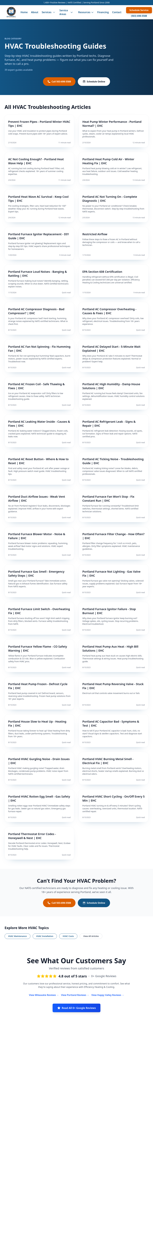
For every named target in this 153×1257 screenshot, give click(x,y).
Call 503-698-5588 (59, 81)
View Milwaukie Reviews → (44, 995)
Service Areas (63, 12)
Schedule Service (139, 10)
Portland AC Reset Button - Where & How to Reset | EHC (38, 461)
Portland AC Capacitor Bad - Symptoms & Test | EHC (110, 723)
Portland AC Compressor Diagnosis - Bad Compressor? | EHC (36, 311)
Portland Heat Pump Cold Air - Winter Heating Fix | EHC (108, 161)
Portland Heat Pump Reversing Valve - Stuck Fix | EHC (113, 686)
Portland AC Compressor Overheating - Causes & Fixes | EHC (109, 311)
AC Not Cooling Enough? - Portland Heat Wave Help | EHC (36, 161)
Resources (86, 12)
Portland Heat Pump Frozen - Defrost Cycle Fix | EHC (37, 686)
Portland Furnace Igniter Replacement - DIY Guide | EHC (38, 236)
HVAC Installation (44, 936)
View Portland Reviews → (75, 995)
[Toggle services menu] (54, 12)
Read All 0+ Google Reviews (76, 1008)
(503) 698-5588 (139, 15)
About (34, 12)
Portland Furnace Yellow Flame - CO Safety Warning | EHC (37, 648)
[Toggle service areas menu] (71, 12)
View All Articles (91, 936)
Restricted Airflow (94, 234)
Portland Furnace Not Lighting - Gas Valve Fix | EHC (111, 573)
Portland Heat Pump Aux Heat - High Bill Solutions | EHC (110, 648)
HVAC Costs (68, 936)
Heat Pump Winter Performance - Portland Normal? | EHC (111, 124)
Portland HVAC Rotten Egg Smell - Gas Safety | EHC (39, 798)
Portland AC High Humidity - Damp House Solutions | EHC (111, 386)
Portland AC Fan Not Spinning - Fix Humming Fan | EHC (39, 349)
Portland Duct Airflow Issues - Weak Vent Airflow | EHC (36, 499)
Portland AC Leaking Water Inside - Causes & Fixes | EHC (39, 424)
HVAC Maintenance (17, 936)
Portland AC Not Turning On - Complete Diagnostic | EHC (109, 199)
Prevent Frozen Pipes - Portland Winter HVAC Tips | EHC (39, 124)
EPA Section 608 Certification (102, 272)
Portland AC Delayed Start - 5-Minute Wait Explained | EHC (111, 349)
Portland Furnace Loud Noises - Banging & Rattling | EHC (37, 274)
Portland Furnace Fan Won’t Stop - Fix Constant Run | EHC (108, 499)
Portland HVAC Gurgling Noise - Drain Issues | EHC (39, 761)
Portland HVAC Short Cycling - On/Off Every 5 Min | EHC (113, 798)
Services (46, 12)
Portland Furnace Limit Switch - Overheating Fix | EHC (39, 611)
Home (24, 12)
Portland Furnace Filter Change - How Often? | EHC (113, 536)
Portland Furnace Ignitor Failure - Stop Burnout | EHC (109, 611)
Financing (103, 12)
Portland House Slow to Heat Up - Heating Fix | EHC (37, 723)
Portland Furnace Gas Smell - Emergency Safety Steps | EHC (36, 573)
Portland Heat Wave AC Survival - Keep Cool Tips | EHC (38, 199)
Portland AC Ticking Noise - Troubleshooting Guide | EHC (113, 461)
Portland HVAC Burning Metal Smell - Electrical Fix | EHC (108, 761)
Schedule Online (94, 81)
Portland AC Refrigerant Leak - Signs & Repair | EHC (109, 424)
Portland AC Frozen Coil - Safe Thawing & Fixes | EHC (36, 386)
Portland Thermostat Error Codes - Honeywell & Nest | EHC (32, 836)
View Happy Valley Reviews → (107, 995)
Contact (116, 12)
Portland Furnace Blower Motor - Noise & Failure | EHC (36, 536)
